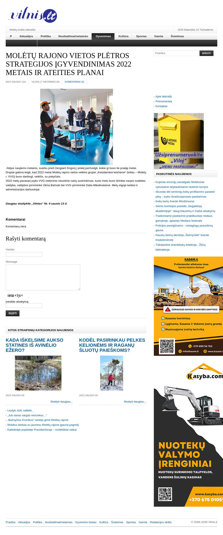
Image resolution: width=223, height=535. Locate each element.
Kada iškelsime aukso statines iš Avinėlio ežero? (34, 350)
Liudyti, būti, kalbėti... (20, 415)
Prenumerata (164, 101)
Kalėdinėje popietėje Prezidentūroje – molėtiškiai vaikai (42, 434)
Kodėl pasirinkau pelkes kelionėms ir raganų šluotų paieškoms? (112, 350)
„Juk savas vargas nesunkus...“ (27, 420)
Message (11, 261)
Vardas (10, 249)
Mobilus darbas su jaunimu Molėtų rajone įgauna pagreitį (43, 429)
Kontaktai (161, 106)
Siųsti (12, 318)
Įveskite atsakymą (17, 306)
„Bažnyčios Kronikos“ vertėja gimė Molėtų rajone (37, 425)
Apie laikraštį (164, 96)
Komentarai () (74, 82)
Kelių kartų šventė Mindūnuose (175, 201)
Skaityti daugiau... (61, 406)
